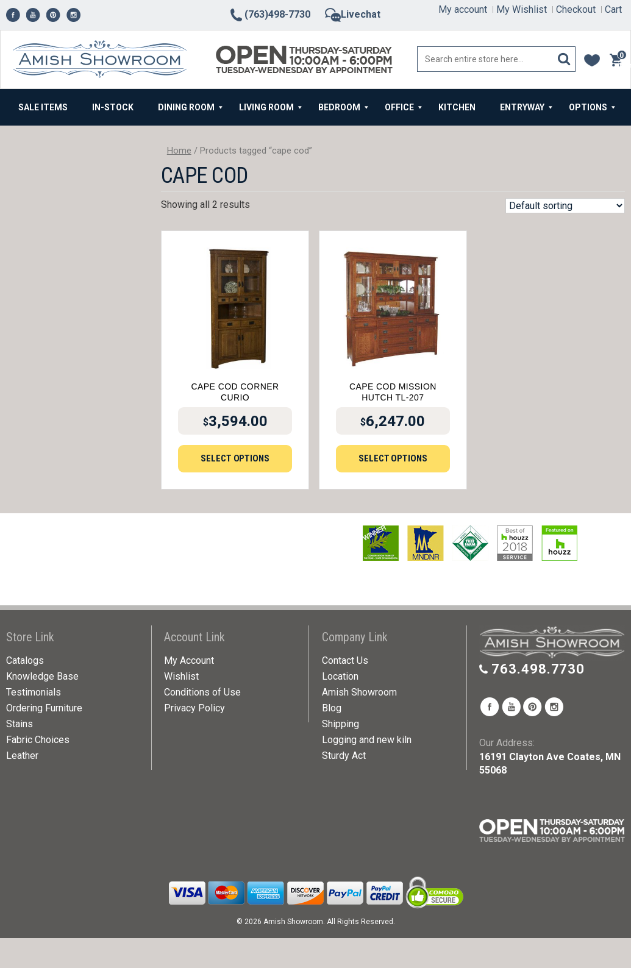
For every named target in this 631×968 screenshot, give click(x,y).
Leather (22, 755)
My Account (189, 660)
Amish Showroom (359, 692)
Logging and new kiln (367, 740)
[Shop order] (565, 205)
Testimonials (33, 692)
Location (340, 676)
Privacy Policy (194, 708)
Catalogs (25, 660)
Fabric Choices (38, 740)
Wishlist (181, 676)
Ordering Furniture (44, 708)
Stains (19, 724)
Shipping (340, 724)
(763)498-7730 (269, 14)
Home (179, 150)
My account (462, 9)
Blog (331, 708)
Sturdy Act (344, 755)
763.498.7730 (538, 669)
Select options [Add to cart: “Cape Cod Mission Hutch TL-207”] (392, 458)
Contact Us (345, 660)
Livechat (352, 14)
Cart (613, 9)
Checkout (576, 9)
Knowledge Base (42, 676)
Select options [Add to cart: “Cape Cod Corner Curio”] (235, 458)
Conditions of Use (202, 692)
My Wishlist (521, 9)
